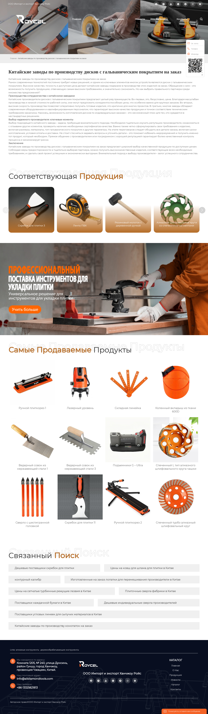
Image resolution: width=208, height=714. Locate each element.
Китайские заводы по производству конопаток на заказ (53, 625)
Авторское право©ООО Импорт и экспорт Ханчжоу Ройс (38, 702)
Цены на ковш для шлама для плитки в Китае (142, 568)
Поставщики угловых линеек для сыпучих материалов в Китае (58, 614)
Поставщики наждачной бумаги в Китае (43, 602)
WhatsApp (192, 54)
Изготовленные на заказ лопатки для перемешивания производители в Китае (125, 579)
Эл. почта (192, 43)
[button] (202, 210)
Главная (13, 58)
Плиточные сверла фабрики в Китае (150, 591)
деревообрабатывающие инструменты (59, 650)
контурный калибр (28, 579)
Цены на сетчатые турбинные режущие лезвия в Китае (53, 591)
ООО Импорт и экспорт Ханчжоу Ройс (29, 4)
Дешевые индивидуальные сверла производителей (140, 602)
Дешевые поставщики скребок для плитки (44, 568)
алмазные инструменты (27, 650)
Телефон (192, 48)
